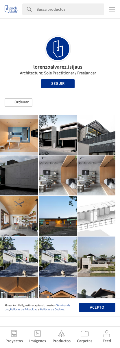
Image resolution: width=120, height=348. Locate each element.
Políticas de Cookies (52, 309)
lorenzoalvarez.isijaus (57, 67)
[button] (18, 102)
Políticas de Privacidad (24, 309)
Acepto (97, 307)
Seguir (57, 84)
